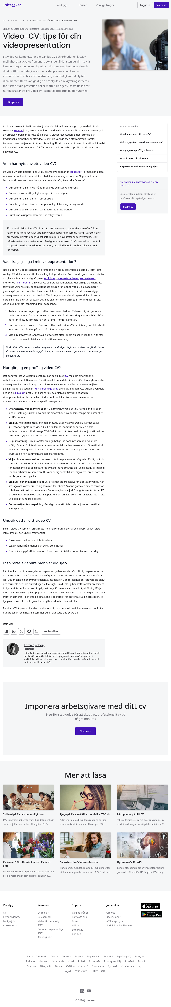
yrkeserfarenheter (68, 278)
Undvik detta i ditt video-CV (134, 158)
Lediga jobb (9, 921)
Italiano (30, 961)
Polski (81, 961)
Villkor (75, 925)
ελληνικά (83, 966)
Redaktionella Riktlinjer (119, 925)
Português (94, 961)
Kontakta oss (79, 917)
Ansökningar (10, 925)
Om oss (110, 912)
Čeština (70, 966)
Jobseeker (75, 171)
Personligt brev (11, 917)
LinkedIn (20, 393)
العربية (68, 971)
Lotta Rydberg (21, 28)
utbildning (50, 278)
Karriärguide (44, 937)
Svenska (31, 966)
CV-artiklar (18, 20)
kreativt (18, 130)
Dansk (54, 956)
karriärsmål (23, 282)
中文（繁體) (99, 971)
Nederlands (57, 961)
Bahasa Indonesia (37, 956)
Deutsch (66, 956)
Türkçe (59, 966)
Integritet (77, 929)
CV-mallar (43, 912)
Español (108, 956)
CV (4, 20)
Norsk (71, 961)
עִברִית (141, 966)
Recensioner (113, 917)
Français (139, 956)
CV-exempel (44, 917)
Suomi (141, 961)
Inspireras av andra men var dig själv (139, 166)
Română (129, 961)
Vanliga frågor (105, 5)
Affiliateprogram (115, 921)
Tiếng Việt (45, 966)
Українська (127, 966)
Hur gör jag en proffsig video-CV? (137, 150)
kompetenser (87, 278)
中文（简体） (82, 971)
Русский (112, 966)
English (79, 956)
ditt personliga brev (46, 388)
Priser (83, 5)
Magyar (42, 961)
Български (98, 966)
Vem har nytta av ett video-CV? (135, 134)
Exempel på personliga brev (50, 930)
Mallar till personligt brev (48, 923)
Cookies (76, 934)
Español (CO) (124, 956)
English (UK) (93, 956)
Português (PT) (112, 961)
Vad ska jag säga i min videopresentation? (141, 142)
